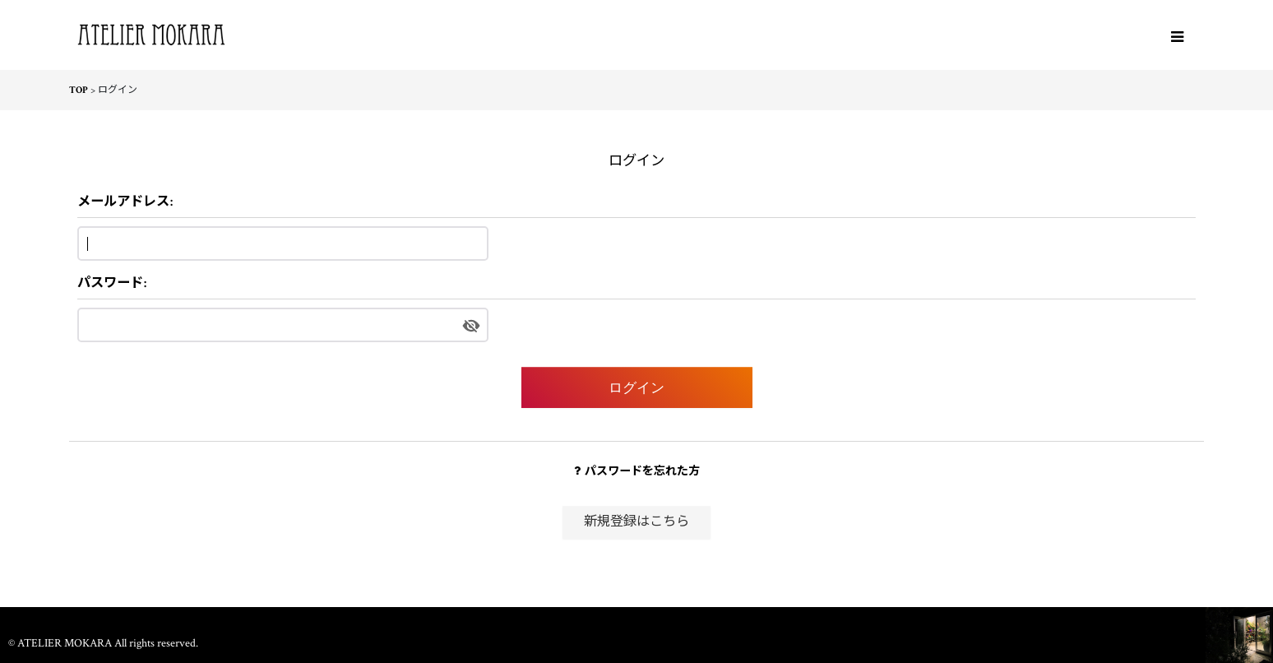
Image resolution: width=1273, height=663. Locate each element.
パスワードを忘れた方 (637, 471)
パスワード (110, 283)
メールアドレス (123, 202)
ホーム (636, 621)
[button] (1177, 37)
